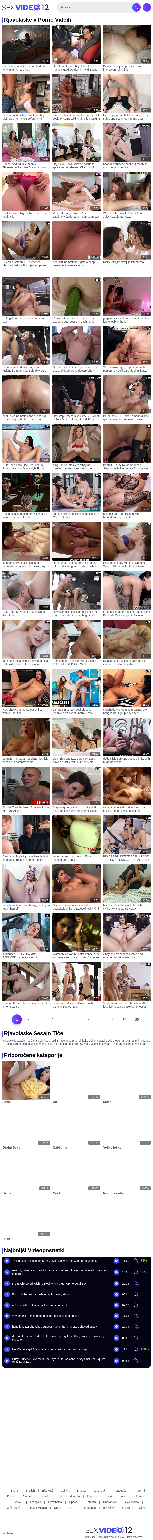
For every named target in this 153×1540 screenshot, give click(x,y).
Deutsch (91, 1502)
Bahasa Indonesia (69, 1496)
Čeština (65, 1490)
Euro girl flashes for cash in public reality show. (41, 1294)
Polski (11, 1496)
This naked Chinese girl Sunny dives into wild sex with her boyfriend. (54, 1260)
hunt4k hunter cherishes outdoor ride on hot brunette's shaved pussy (54, 1326)
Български (110, 1502)
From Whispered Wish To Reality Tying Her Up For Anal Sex (49, 1283)
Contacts (7, 1532)
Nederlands (88, 1507)
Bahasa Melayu (37, 1507)
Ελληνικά (47, 1490)
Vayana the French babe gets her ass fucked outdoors (45, 1315)
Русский (18, 1502)
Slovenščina (131, 1502)
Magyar (82, 1490)
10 (124, 1019)
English (30, 1490)
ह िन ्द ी (13, 1507)
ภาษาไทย (109, 1507)
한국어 (126, 1507)
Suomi (15, 1490)
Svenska (45, 1496)
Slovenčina (55, 1502)
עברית (137, 1490)
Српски (73, 1502)
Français (35, 1502)
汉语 (71, 1507)
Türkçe (140, 1496)
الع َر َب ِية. (100, 1490)
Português (120, 1490)
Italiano (124, 1496)
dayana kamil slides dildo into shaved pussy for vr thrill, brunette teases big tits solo (58, 1338)
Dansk (108, 1496)
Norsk (58, 1507)
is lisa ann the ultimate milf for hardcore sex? (39, 1305)
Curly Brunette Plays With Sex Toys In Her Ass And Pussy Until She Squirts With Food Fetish (58, 1360)
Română (27, 1496)
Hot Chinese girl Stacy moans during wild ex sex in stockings (49, 1349)
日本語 (141, 1507)
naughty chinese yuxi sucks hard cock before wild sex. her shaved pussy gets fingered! (60, 1272)
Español (92, 1496)
